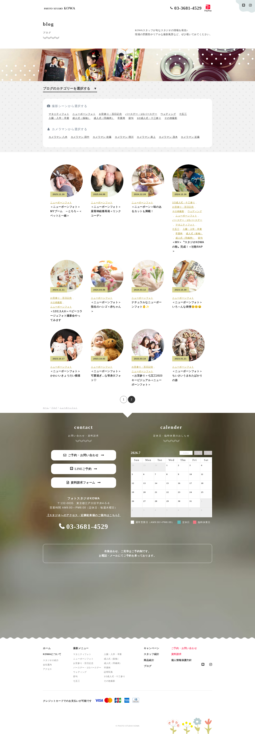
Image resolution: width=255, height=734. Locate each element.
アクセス (47, 669)
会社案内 (47, 664)
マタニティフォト (59, 114)
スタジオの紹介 (51, 660)
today (186, 453)
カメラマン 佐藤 (102, 137)
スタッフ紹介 (151, 654)
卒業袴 (121, 118)
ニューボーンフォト (83, 114)
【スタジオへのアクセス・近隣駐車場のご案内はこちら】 (83, 515)
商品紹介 (149, 660)
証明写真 (108, 672)
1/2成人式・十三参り (149, 118)
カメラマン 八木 (58, 137)
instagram (250, 5)
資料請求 (176, 654)
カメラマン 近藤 (190, 137)
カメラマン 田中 (80, 137)
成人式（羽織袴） (104, 118)
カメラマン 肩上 (146, 137)
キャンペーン (151, 648)
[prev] (198, 453)
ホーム (47, 648)
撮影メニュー (81, 648)
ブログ (147, 666)
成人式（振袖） (81, 118)
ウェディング (168, 114)
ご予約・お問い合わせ (184, 648)
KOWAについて (52, 654)
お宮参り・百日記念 (110, 114)
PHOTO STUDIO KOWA (59, 8)
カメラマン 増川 (124, 137)
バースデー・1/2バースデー (141, 114)
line (243, 5)
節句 (131, 118)
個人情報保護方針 (181, 660)
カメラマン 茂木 (168, 137)
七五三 (183, 114)
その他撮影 (170, 118)
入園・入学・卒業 (59, 118)
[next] (208, 453)
